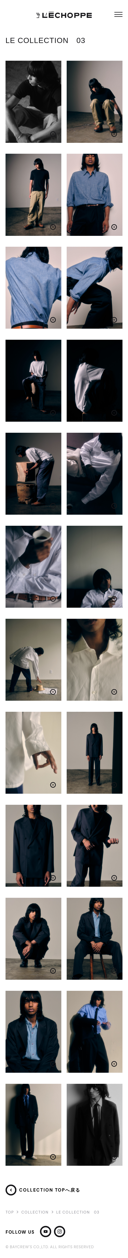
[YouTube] (45, 1232)
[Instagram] (59, 1232)
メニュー (118, 14)
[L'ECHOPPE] (64, 14)
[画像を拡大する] (33, 102)
